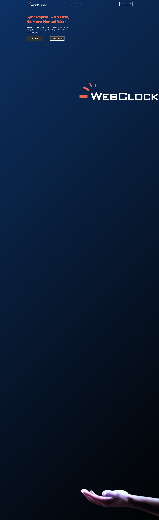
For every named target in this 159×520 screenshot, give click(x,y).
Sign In (124, 4)
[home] (37, 4)
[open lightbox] (57, 38)
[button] (74, 4)
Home (66, 4)
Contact (92, 4)
